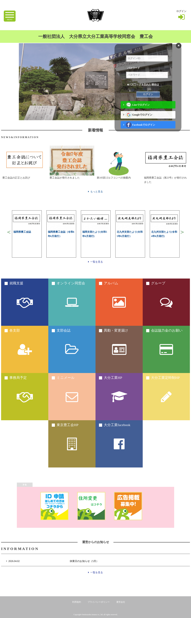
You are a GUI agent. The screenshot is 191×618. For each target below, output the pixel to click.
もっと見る (95, 191)
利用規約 (76, 602)
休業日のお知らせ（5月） (84, 561)
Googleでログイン (139, 121)
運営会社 (120, 602)
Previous (9, 232)
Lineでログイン (138, 111)
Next (182, 232)
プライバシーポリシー (99, 602)
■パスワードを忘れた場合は (143, 90)
